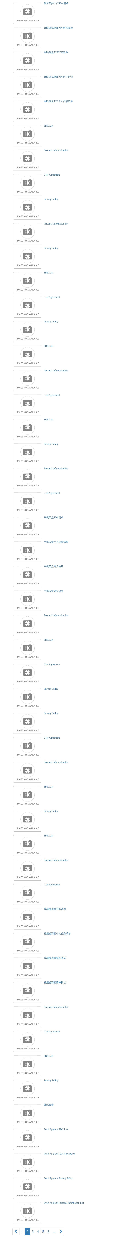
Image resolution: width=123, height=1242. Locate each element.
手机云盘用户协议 (53, 566)
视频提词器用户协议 (55, 982)
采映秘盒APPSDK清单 (56, 52)
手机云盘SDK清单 (53, 517)
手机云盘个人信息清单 (56, 542)
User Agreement (52, 174)
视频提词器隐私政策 (55, 958)
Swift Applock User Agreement (59, 1154)
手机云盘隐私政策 (53, 591)
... (54, 1232)
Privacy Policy (51, 199)
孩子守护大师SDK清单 (56, 3)
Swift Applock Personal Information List (64, 1202)
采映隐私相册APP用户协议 (58, 76)
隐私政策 (49, 1105)
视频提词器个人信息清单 (57, 933)
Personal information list (56, 150)
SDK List (48, 125)
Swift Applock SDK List (56, 1129)
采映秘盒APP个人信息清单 (58, 101)
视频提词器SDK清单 (55, 909)
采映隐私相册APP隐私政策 (58, 28)
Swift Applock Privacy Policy (58, 1178)
